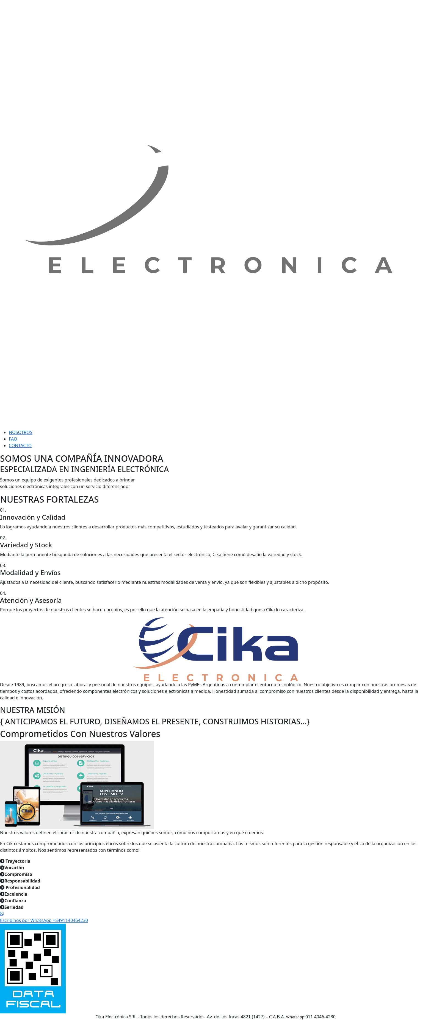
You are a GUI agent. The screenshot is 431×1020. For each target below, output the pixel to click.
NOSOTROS (20, 432)
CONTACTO (20, 445)
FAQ (13, 439)
